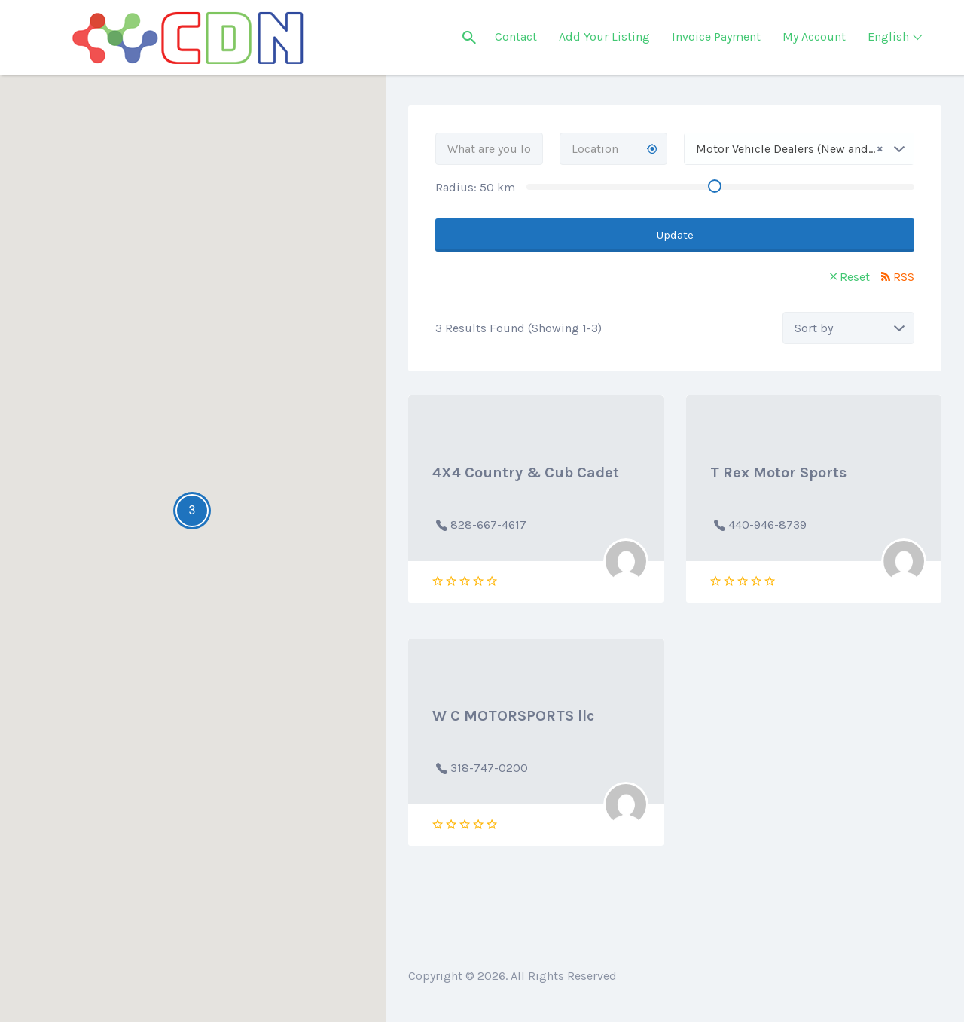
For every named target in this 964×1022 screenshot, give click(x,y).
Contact (516, 36)
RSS (903, 277)
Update (675, 235)
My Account (814, 36)
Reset (855, 277)
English (888, 36)
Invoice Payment (716, 36)
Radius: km (475, 187)
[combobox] (799, 149)
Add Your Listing (604, 36)
